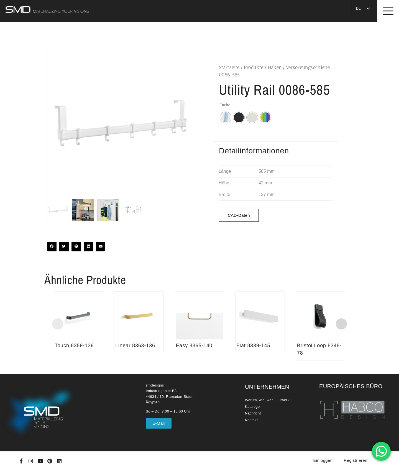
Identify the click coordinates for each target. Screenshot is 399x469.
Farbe (225, 105)
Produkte (254, 67)
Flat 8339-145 (253, 345)
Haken (275, 67)
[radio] (225, 117)
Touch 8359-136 (74, 345)
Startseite (229, 67)
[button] (52, 246)
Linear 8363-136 (135, 345)
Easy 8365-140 (194, 345)
